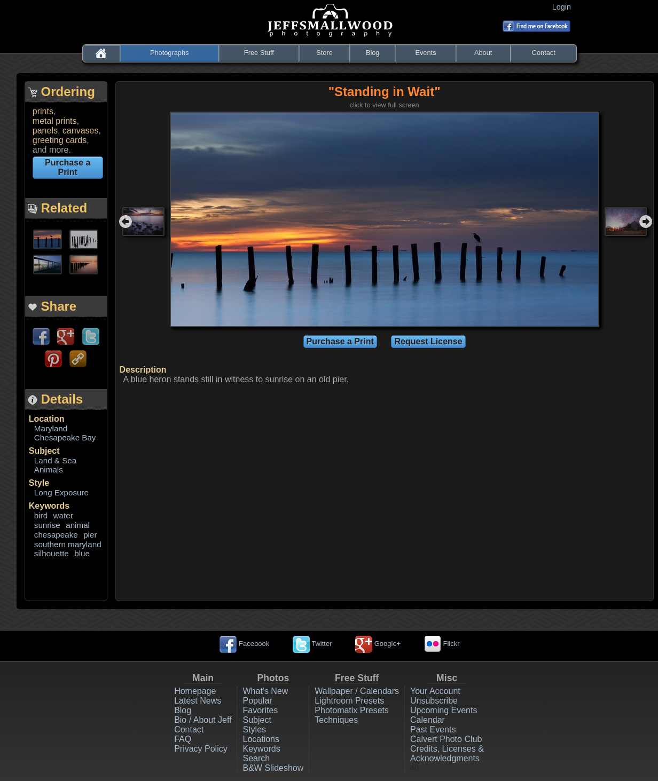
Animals (48, 469)
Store (324, 53)
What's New (265, 691)
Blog (373, 53)
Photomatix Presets (352, 710)
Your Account (435, 691)
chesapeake (56, 534)
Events (425, 53)
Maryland (50, 428)
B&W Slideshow (272, 767)
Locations (260, 739)
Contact (543, 53)
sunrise (47, 525)
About (483, 53)
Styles (254, 729)
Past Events (433, 729)
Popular (257, 700)
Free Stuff (259, 53)
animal (78, 525)
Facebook (244, 644)
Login (563, 7)
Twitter (312, 644)
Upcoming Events (443, 710)
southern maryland (67, 544)
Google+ (378, 644)
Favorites (260, 710)
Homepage (195, 691)
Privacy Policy (201, 748)
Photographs (169, 53)
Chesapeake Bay (65, 437)
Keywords (49, 505)
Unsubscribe (434, 700)
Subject (44, 450)
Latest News (197, 700)
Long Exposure (61, 492)
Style (39, 482)
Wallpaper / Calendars (357, 691)
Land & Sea (55, 460)
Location (47, 418)
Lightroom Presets (349, 700)
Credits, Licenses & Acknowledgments (447, 753)
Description (143, 369)
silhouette (51, 553)
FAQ (182, 739)
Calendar (427, 719)
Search (256, 758)
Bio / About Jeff (202, 719)
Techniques (336, 719)
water (63, 515)
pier (90, 534)
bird (41, 515)
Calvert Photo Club (446, 739)
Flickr (442, 644)
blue (82, 553)
